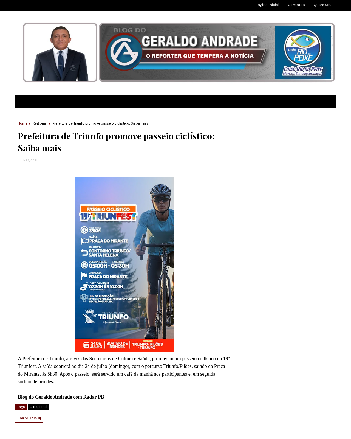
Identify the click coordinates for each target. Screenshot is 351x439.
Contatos (296, 4)
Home (22, 123)
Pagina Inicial (267, 4)
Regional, (30, 160)
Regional (40, 123)
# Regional (38, 407)
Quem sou (323, 4)
